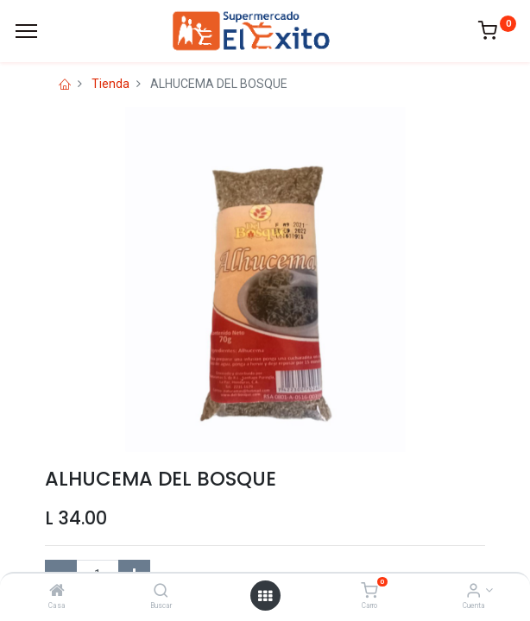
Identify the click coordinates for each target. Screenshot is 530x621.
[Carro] (369, 592)
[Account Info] (473, 592)
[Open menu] (265, 596)
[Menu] (26, 31)
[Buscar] (161, 592)
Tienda (110, 84)
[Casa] (57, 592)
